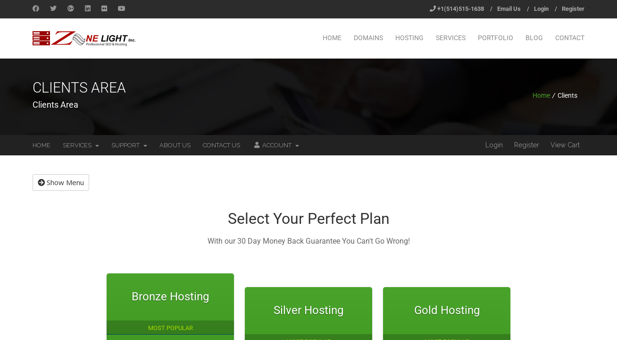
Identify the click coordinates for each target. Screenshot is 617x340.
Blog (534, 38)
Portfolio (495, 38)
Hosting (409, 38)
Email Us (509, 8)
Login (541, 8)
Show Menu (61, 182)
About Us (175, 145)
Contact (569, 38)
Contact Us (221, 145)
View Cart (565, 145)
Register (573, 8)
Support (129, 145)
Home (332, 38)
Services (451, 38)
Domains (368, 38)
